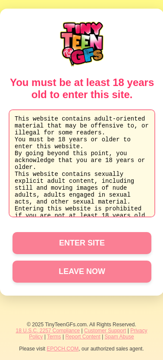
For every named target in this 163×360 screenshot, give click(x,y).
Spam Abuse (119, 337)
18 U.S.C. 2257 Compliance (48, 331)
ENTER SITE (82, 243)
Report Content (82, 337)
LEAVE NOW (82, 271)
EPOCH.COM (62, 349)
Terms (54, 337)
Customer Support (105, 331)
